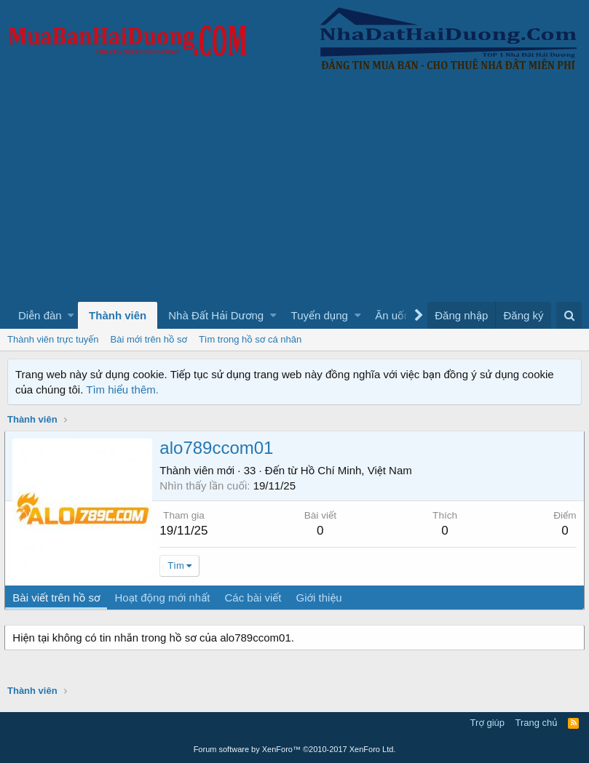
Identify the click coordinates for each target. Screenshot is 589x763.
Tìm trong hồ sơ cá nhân (250, 339)
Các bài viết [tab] (255, 597)
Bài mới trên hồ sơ (149, 339)
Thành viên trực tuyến (53, 339)
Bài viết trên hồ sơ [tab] (59, 597)
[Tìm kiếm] (569, 315)
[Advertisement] (294, 193)
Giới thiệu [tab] (321, 597)
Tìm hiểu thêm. (122, 389)
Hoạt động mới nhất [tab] (165, 597)
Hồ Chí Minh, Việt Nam (358, 470)
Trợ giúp (487, 722)
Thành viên (117, 315)
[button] (71, 315)
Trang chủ (536, 722)
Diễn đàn (40, 315)
